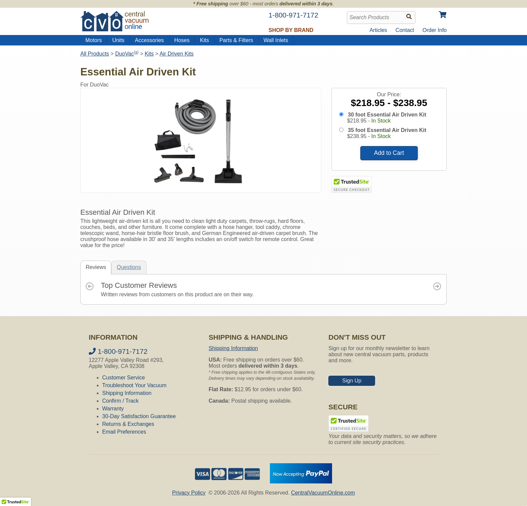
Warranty (113, 408)
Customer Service (123, 377)
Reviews (96, 267)
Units (118, 40)
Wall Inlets (276, 40)
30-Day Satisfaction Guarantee (139, 416)
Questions (129, 267)
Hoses (182, 40)
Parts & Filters (236, 40)
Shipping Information (127, 393)
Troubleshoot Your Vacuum (134, 385)
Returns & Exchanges (128, 424)
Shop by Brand (291, 30)
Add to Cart (389, 152)
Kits (204, 40)
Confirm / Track (120, 401)
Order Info (434, 30)
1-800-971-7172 (118, 351)
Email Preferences (124, 432)
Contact (405, 30)
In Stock (381, 121)
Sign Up (351, 380)
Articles (378, 30)
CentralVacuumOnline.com (323, 493)
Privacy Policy (189, 493)
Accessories (149, 40)
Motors (93, 40)
